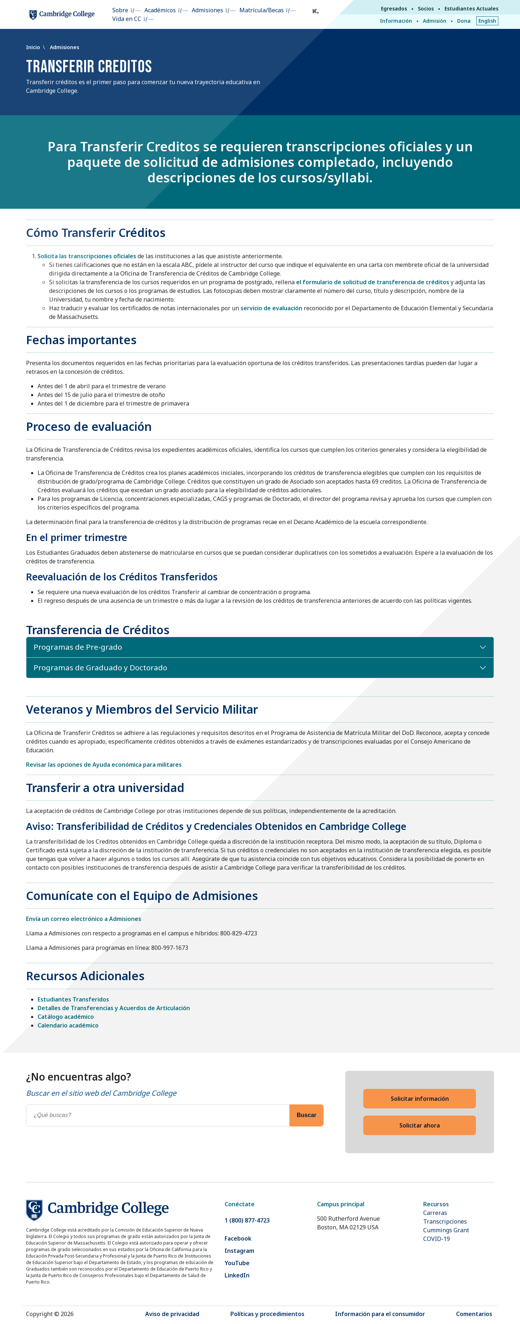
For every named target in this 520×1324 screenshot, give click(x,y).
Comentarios (474, 1314)
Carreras (435, 1213)
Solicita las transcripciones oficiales (87, 256)
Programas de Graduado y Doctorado (100, 667)
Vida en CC (126, 19)
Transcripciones (445, 1221)
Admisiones (207, 10)
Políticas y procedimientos (267, 1314)
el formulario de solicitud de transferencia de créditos (372, 282)
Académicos (160, 10)
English (487, 20)
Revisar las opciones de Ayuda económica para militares (104, 765)
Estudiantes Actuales (471, 8)
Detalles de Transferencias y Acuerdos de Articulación (114, 1008)
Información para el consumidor (380, 1314)
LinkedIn (237, 1275)
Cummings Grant (446, 1230)
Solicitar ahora (419, 1125)
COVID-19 (436, 1239)
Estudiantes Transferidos (73, 999)
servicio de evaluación (271, 308)
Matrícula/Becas (261, 10)
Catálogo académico (66, 1017)
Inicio (34, 47)
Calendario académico (68, 1025)
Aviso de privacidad (172, 1314)
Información (396, 20)
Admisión (434, 20)
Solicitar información (420, 1099)
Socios (426, 8)
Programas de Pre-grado (78, 647)
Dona (464, 20)
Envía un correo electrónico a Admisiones (83, 919)
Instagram (239, 1251)
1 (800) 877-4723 (247, 1220)
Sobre (120, 10)
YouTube (237, 1263)
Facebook (238, 1238)
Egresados (394, 8)
